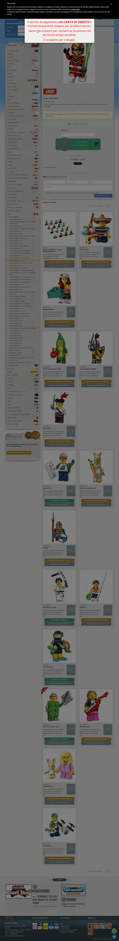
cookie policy (75, 9)
